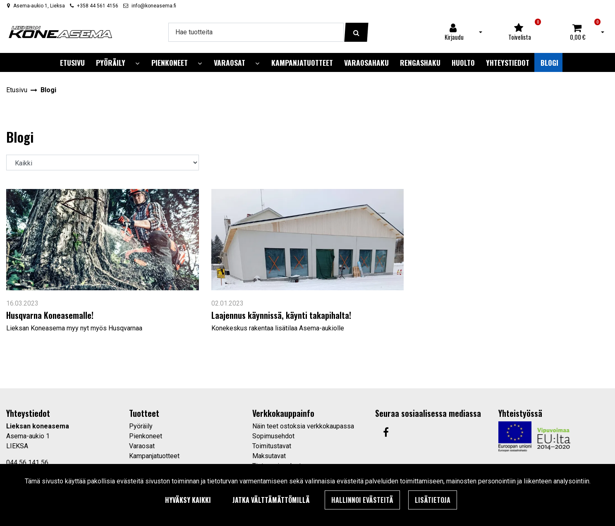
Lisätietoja (432, 500)
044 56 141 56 (27, 462)
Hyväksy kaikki (188, 500)
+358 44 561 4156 (97, 6)
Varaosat (142, 446)
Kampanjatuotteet (154, 456)
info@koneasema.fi (154, 6)
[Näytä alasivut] (137, 63)
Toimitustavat (271, 446)
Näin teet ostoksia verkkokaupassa (303, 426)
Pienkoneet (145, 436)
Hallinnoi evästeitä (362, 500)
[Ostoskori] (578, 32)
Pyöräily (141, 426)
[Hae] (256, 32)
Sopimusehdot (273, 436)
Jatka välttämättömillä (271, 500)
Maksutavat (269, 456)
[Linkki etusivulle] (60, 32)
